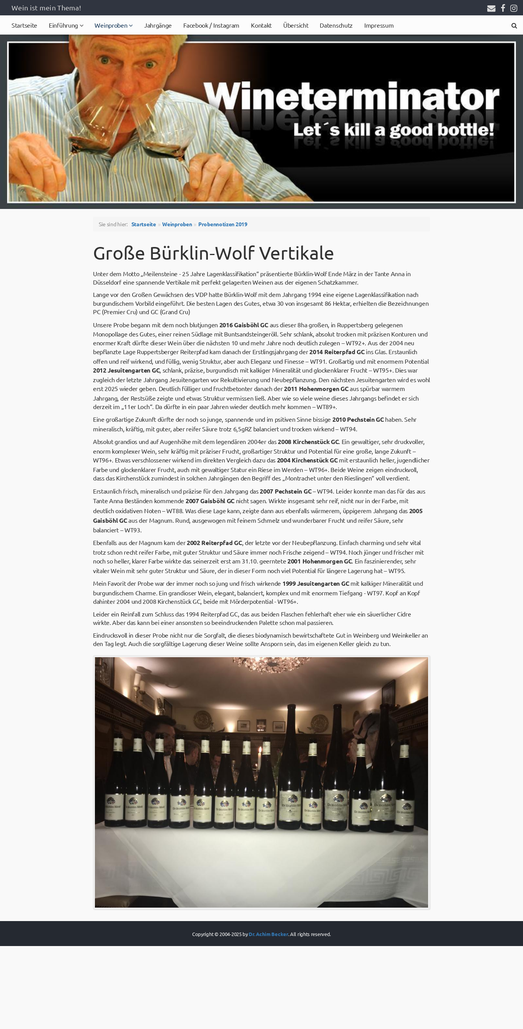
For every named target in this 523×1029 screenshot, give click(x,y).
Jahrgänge (158, 25)
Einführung (64, 25)
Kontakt (261, 25)
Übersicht (295, 25)
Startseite (24, 25)
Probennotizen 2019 (222, 223)
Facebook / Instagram (211, 25)
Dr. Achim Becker (268, 934)
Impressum (378, 25)
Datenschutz (336, 25)
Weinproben (112, 25)
